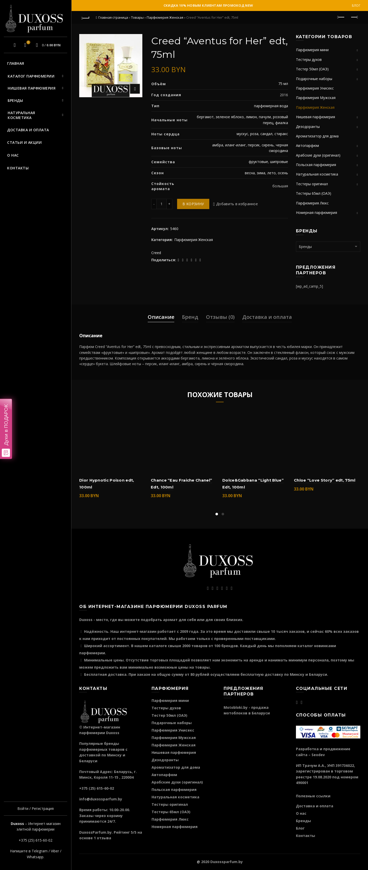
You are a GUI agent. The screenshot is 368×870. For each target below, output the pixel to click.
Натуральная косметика (21, 115)
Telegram (40, 851)
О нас (13, 155)
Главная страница (113, 17)
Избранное (27, 42)
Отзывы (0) (220, 316)
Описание (161, 316)
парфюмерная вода (271, 105)
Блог (356, 5)
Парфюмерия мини (312, 49)
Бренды (15, 100)
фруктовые (258, 161)
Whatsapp (35, 856)
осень (283, 172)
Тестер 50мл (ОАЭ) (312, 69)
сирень (268, 145)
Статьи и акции (24, 142)
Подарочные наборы (314, 78)
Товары (137, 17)
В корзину (193, 203)
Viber (55, 851)
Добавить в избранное (237, 203)
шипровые (279, 161)
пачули (265, 116)
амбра (217, 145)
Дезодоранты (308, 126)
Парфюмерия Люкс (312, 203)
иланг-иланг (235, 145)
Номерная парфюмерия (316, 212)
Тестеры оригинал (312, 183)
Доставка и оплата (28, 129)
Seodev (318, 754)
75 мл (283, 83)
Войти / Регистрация (35, 808)
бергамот (205, 116)
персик (254, 145)
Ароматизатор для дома (317, 136)
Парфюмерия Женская (165, 17)
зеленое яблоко (230, 116)
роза (254, 133)
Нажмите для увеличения (135, 89)
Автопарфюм (307, 145)
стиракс (281, 133)
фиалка (281, 122)
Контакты (18, 168)
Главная (15, 63)
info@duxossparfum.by (100, 799)
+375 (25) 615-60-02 (35, 840)
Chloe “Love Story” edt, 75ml (324, 480)
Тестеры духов (309, 59)
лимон (251, 116)
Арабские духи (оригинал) (318, 155)
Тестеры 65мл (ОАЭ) (313, 193)
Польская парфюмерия (316, 164)
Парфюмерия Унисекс (315, 88)
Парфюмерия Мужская (316, 97)
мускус (242, 133)
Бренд (190, 316)
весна (250, 172)
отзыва (104, 837)
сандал (266, 133)
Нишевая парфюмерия (31, 88)
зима (261, 172)
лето (271, 172)
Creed (156, 252)
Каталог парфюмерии (31, 76)
